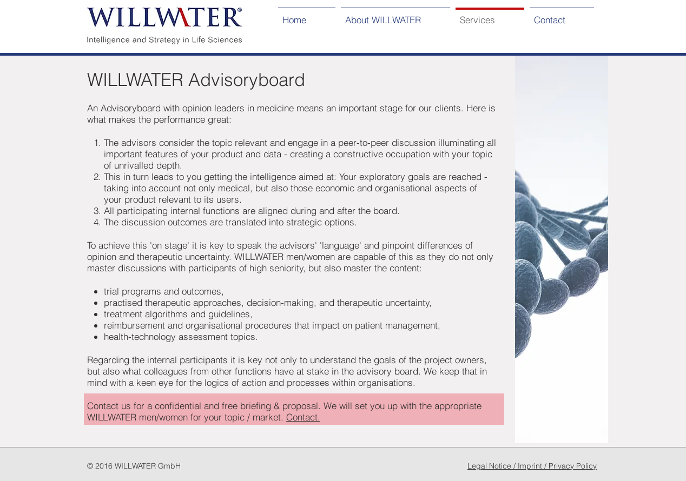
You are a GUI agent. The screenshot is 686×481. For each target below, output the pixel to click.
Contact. (303, 417)
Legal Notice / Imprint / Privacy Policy (532, 466)
